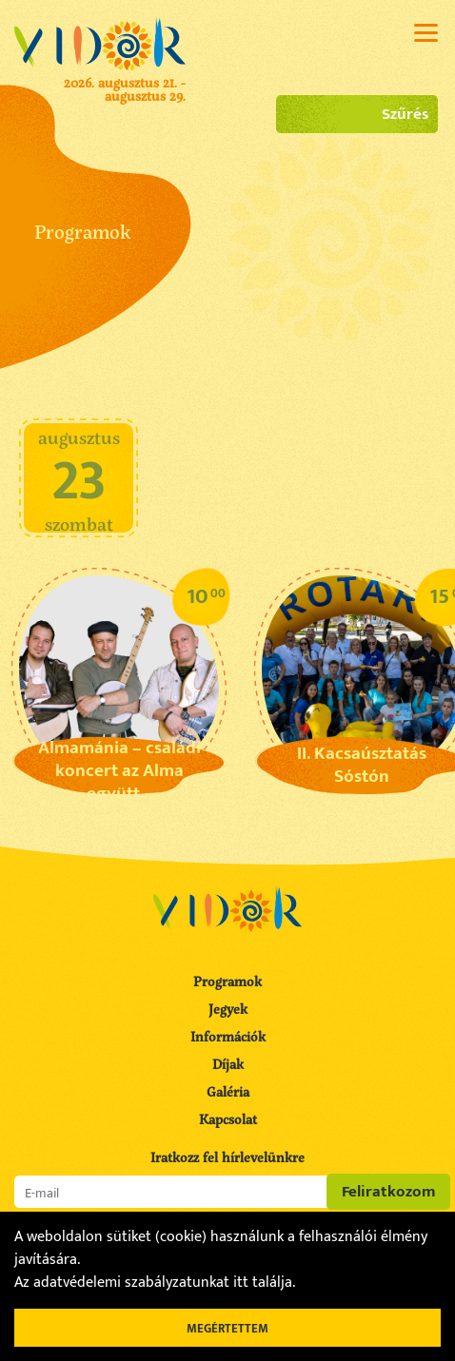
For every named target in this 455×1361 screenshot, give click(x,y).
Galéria (228, 1091)
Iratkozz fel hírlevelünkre (227, 1157)
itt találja (262, 1282)
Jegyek (227, 1009)
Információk (228, 1036)
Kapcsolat (228, 1119)
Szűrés (357, 114)
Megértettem (227, 1328)
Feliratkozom (389, 1191)
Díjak (228, 1064)
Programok (227, 981)
